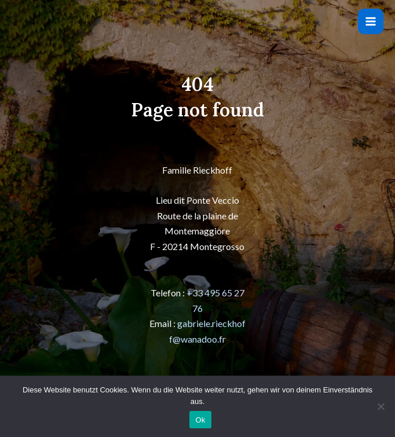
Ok (200, 420)
